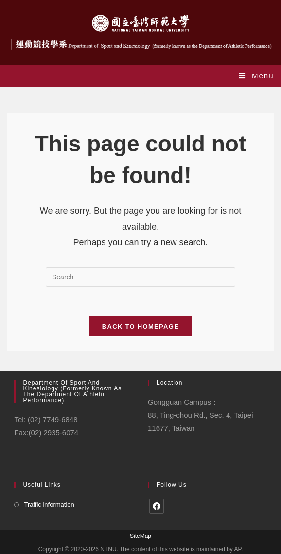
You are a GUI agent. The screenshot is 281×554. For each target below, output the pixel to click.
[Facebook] (156, 506)
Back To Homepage (140, 326)
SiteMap (140, 536)
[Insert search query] (140, 277)
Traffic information (49, 504)
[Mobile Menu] (256, 76)
